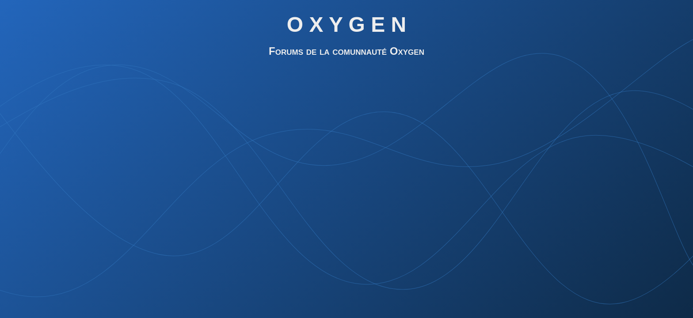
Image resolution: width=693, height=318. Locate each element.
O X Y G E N (346, 24)
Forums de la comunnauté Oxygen (346, 51)
